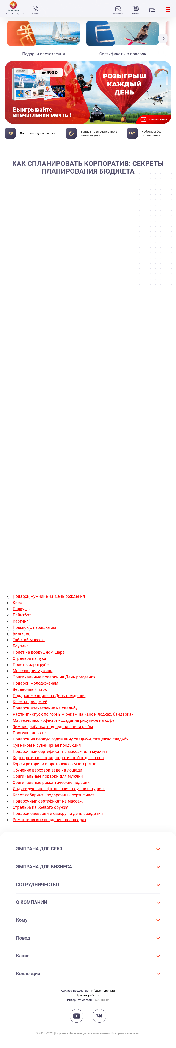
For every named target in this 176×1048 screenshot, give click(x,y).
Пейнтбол (22, 614)
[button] (164, 38)
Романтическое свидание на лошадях (49, 819)
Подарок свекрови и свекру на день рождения (58, 813)
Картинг (20, 621)
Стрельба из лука (29, 658)
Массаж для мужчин (32, 670)
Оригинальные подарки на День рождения (54, 677)
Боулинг (20, 646)
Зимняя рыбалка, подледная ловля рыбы (53, 726)
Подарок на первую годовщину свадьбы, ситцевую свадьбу (70, 739)
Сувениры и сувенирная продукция (47, 745)
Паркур (20, 608)
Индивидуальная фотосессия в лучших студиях (58, 788)
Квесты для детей (30, 701)
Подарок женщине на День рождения (49, 695)
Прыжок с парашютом (34, 627)
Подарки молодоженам (35, 683)
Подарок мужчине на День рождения (49, 596)
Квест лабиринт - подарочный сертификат (53, 794)
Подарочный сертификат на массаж (48, 801)
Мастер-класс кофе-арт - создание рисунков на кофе (64, 720)
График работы (88, 995)
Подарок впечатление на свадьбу (45, 708)
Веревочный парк (30, 689)
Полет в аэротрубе (31, 664)
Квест (18, 602)
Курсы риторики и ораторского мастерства (54, 763)
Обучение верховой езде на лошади (47, 770)
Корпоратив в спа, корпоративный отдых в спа (58, 757)
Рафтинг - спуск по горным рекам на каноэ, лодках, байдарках (73, 714)
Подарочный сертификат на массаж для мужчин (60, 751)
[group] (88, 92)
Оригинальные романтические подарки (51, 782)
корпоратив (118, 213)
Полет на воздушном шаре (39, 652)
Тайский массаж (29, 639)
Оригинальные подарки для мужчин (48, 776)
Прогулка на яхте (29, 732)
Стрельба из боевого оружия (41, 807)
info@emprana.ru (103, 990)
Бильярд (21, 633)
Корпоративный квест (74, 558)
